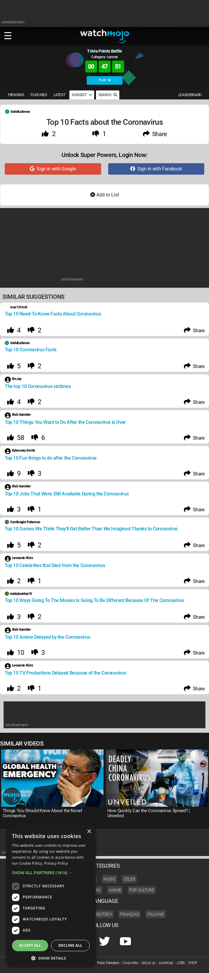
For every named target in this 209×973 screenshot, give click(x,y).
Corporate (130, 963)
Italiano (155, 914)
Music (109, 879)
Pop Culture (141, 890)
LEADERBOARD (190, 95)
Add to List (104, 195)
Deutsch (103, 914)
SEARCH (107, 95)
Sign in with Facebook (156, 169)
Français (129, 914)
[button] (51, 872)
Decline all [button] (71, 945)
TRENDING (15, 95)
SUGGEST (82, 95)
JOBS (180, 963)
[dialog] (51, 896)
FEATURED (38, 95)
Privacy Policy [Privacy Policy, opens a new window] (56, 863)
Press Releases (108, 963)
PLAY (105, 80)
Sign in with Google (53, 169)
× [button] (89, 831)
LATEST (59, 95)
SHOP (192, 963)
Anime (115, 890)
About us (148, 963)
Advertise (166, 963)
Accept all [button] (30, 945)
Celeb (129, 879)
